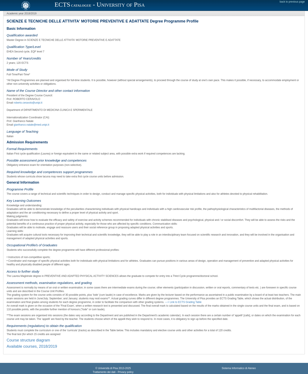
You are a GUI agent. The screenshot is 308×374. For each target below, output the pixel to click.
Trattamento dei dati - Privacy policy (113, 372)
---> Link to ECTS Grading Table (183, 302)
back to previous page (292, 1)
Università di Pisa (108, 368)
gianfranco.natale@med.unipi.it (31, 124)
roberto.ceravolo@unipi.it (28, 102)
